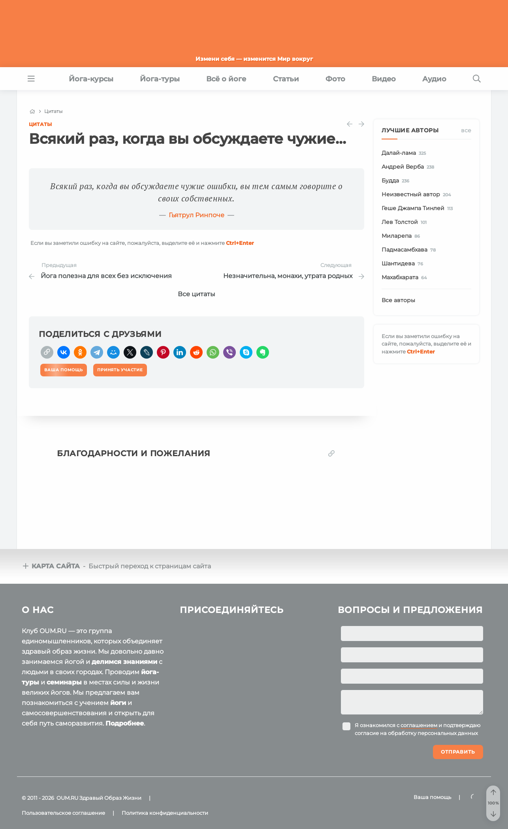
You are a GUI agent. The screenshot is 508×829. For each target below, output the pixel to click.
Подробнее (124, 723)
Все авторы (398, 300)
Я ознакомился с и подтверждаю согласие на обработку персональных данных (417, 729)
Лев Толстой (405, 222)
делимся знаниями (124, 661)
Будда (397, 181)
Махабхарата (405, 278)
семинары (64, 682)
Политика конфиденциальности (165, 813)
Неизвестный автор (417, 195)
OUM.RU (67, 798)
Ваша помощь (432, 797)
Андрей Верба (409, 167)
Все (466, 130)
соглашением (419, 725)
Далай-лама (405, 153)
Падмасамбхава (410, 250)
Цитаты (40, 124)
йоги (118, 703)
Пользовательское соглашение (63, 813)
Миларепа (402, 236)
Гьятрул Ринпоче (196, 215)
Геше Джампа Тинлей (418, 208)
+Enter (240, 243)
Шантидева (404, 264)
